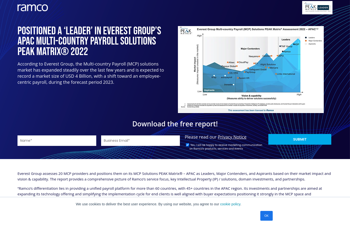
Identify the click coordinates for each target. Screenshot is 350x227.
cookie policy (230, 204)
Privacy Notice (232, 137)
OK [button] (266, 216)
